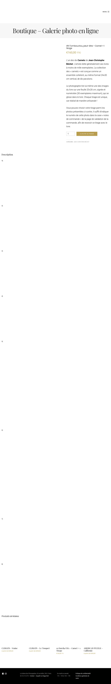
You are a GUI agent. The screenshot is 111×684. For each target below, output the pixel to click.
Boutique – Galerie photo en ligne (56, 30)
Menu (106, 12)
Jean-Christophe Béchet (81, 142)
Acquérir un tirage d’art (42, 676)
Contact (32, 676)
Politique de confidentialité (83, 673)
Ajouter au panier (87, 134)
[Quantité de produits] (70, 134)
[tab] (7, 154)
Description (7, 154)
